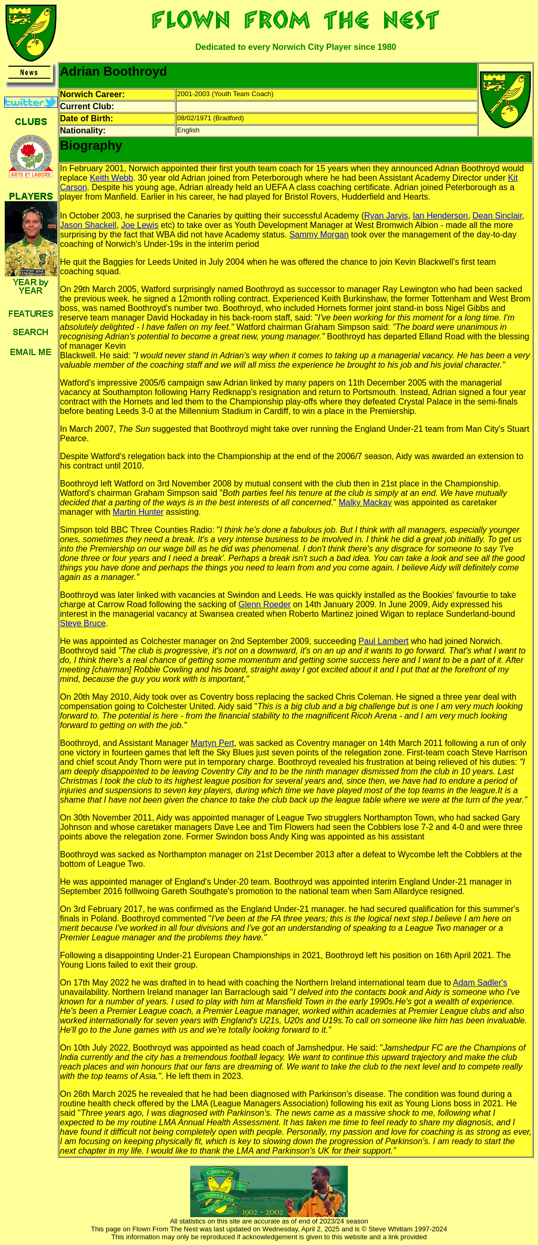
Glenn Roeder (265, 604)
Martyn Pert (212, 743)
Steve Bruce (83, 623)
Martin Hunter (138, 511)
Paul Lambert (383, 641)
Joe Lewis (140, 225)
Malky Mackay (364, 502)
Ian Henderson (440, 215)
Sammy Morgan (319, 234)
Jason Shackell (88, 225)
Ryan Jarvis (386, 215)
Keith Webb (111, 177)
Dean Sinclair (497, 215)
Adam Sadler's (480, 982)
